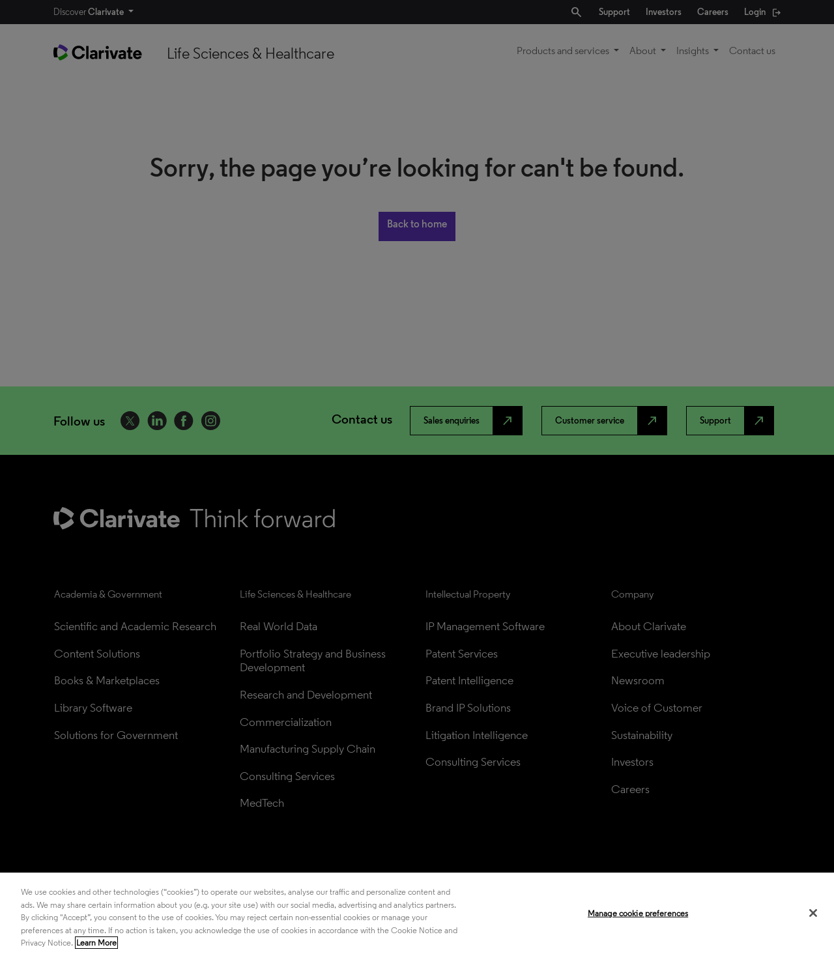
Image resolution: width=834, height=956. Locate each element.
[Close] (813, 913)
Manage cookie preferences (638, 913)
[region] (417, 914)
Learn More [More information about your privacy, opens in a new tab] (96, 943)
